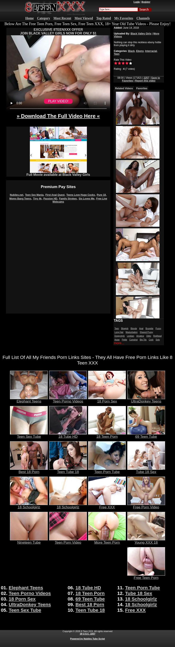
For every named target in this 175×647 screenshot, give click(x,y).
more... (119, 343)
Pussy (158, 328)
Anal (141, 328)
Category (43, 18)
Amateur (140, 336)
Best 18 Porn (29, 470)
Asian (117, 340)
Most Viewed (84, 18)
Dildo (148, 336)
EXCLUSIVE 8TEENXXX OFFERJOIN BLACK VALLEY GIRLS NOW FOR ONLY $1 (58, 31)
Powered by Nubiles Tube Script (87, 638)
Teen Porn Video (68, 540)
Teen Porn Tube (107, 470)
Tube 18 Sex (146, 470)
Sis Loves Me (86, 198)
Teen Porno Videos (68, 399)
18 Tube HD (68, 435)
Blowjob (124, 328)
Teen (116, 54)
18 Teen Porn (107, 435)
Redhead (157, 336)
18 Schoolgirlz (29, 505)
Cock (151, 340)
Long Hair (118, 332)
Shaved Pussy (146, 332)
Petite (124, 340)
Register (145, 1)
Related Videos (124, 88)
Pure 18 (101, 194)
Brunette (149, 328)
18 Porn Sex (107, 399)
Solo (158, 340)
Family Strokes (68, 198)
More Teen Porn (107, 540)
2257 (146, 77)
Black (131, 51)
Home (29, 18)
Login (137, 1)
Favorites (141, 88)
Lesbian (130, 336)
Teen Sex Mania (34, 194)
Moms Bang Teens (20, 198)
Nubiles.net (16, 194)
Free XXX (107, 505)
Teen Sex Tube (29, 435)
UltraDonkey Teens (146, 399)
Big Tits (143, 340)
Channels (143, 18)
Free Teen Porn (146, 576)
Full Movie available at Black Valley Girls (58, 173)
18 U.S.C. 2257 (87, 633)
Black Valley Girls (141, 33)
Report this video (145, 80)
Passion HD (50, 198)
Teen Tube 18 (68, 470)
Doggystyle (119, 336)
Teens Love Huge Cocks (80, 194)
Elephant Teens (29, 399)
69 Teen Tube (146, 435)
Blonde (134, 328)
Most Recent (62, 18)
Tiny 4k (37, 198)
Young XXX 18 (146, 540)
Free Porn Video (146, 505)
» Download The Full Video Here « (58, 116)
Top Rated (103, 18)
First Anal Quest (54, 194)
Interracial (151, 51)
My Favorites (123, 18)
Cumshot (133, 340)
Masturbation (132, 332)
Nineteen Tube (29, 540)
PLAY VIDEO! (58, 101)
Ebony (140, 51)
